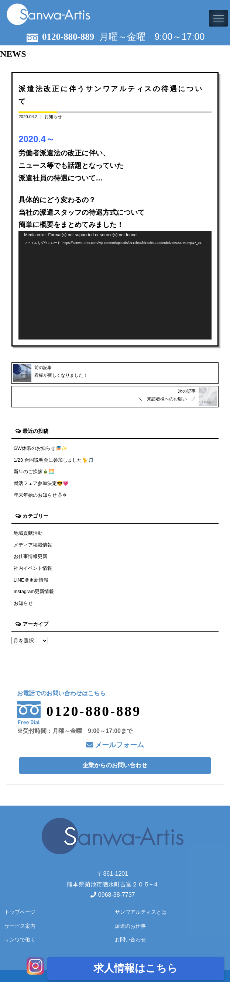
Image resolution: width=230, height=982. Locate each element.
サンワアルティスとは (141, 912)
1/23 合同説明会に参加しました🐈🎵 (54, 460)
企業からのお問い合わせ (114, 765)
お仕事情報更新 (30, 556)
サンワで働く (19, 940)
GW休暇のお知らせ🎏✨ (40, 448)
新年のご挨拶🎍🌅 (34, 471)
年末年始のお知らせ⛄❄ (40, 495)
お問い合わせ (130, 940)
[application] (115, 285)
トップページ (19, 912)
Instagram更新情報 (34, 591)
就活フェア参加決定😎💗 (41, 483)
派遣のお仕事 (130, 926)
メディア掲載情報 (33, 545)
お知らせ (53, 116)
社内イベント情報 (33, 568)
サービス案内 (19, 926)
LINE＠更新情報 (31, 580)
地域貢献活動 (28, 533)
